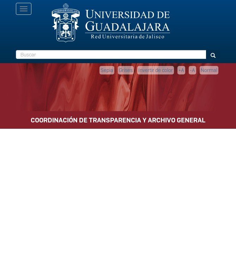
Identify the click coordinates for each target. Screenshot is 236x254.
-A (192, 70)
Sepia (107, 70)
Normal (209, 70)
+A (181, 70)
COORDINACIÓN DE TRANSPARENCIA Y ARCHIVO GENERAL (118, 120)
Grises (126, 70)
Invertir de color (155, 70)
